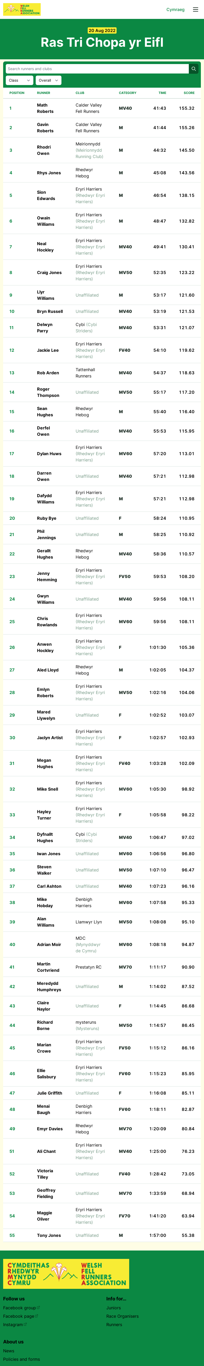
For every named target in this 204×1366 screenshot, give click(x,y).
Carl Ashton (49, 886)
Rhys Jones (49, 172)
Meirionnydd (89, 150)
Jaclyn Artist (50, 737)
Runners (114, 1324)
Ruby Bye (46, 518)
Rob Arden (48, 372)
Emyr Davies (50, 1128)
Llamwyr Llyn (89, 921)
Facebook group (21, 1307)
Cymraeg (175, 9)
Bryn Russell (50, 311)
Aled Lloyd (48, 670)
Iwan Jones (48, 853)
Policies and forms (21, 1359)
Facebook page (20, 1316)
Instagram (15, 1324)
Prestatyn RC (89, 967)
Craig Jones (49, 272)
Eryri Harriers (90, 195)
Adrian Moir (49, 944)
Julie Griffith (49, 1093)
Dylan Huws (49, 453)
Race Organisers (122, 1316)
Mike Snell (47, 789)
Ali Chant (46, 1151)
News (8, 1350)
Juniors (113, 1307)
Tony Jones (49, 1235)
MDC (88, 944)
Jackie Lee (48, 350)
